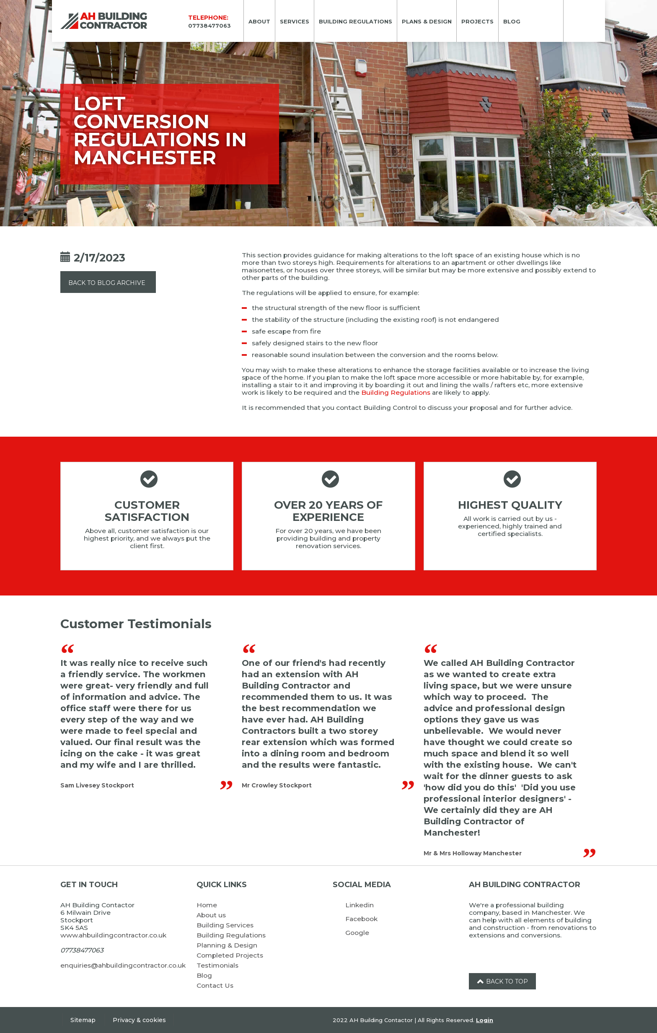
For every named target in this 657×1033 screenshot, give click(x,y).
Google (357, 933)
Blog (204, 975)
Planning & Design (227, 945)
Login (484, 1020)
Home (207, 905)
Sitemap (83, 1020)
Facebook (361, 919)
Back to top (502, 981)
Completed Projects (230, 955)
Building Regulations (395, 392)
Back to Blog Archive (106, 283)
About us (211, 915)
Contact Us (215, 985)
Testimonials (217, 965)
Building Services (225, 925)
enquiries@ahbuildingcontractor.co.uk (123, 965)
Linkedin (359, 905)
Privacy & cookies (139, 1020)
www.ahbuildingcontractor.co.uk (113, 935)
